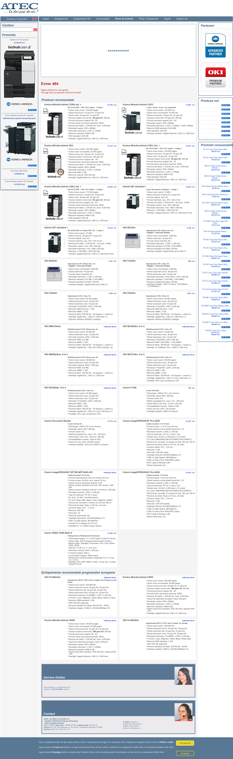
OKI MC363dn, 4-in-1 (134, 326)
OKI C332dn (129, 260)
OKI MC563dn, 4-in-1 (55, 387)
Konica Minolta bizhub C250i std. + (62, 104)
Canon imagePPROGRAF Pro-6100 (141, 472)
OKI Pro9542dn (131, 620)
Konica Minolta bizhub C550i (138, 577)
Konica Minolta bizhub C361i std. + (62, 186)
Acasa (46, 18)
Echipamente (61, 18)
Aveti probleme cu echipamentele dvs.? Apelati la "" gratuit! (57, 688)
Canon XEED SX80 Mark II (58, 533)
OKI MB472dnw (52, 326)
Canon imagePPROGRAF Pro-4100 (141, 421)
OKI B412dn (129, 227)
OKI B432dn (50, 260)
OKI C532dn (50, 293)
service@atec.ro (135, 728)
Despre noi (182, 18)
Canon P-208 (129, 387)
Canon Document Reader (57, 421)
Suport (167, 18)
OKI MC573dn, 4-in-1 (134, 354)
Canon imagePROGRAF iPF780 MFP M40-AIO (68, 472)
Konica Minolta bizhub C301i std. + (141, 145)
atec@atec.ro (134, 722)
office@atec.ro (137, 724)
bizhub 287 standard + (134, 186)
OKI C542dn (129, 293)
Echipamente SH (82, 18)
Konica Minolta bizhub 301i (58, 145)
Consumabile (102, 18)
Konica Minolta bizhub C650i (59, 620)
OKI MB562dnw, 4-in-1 (56, 354)
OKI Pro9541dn (52, 577)
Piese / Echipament (148, 18)
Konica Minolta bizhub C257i (138, 104)
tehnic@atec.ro (134, 726)
